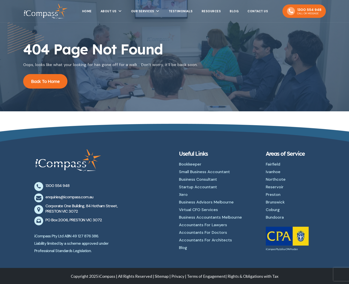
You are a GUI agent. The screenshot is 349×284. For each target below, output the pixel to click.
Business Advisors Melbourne (206, 202)
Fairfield (273, 164)
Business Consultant (198, 179)
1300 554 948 (57, 185)
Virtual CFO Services (198, 209)
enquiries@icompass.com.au (69, 197)
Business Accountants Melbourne (210, 217)
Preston (273, 194)
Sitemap (162, 276)
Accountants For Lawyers (203, 225)
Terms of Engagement (206, 276)
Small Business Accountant (204, 171)
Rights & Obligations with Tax (252, 276)
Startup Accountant (198, 187)
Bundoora (275, 217)
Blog (183, 247)
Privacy (178, 276)
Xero (183, 194)
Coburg (273, 209)
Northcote (276, 179)
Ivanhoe (273, 171)
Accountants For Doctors (203, 232)
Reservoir (275, 187)
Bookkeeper (190, 164)
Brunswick (275, 202)
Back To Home (45, 81)
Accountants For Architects (205, 240)
